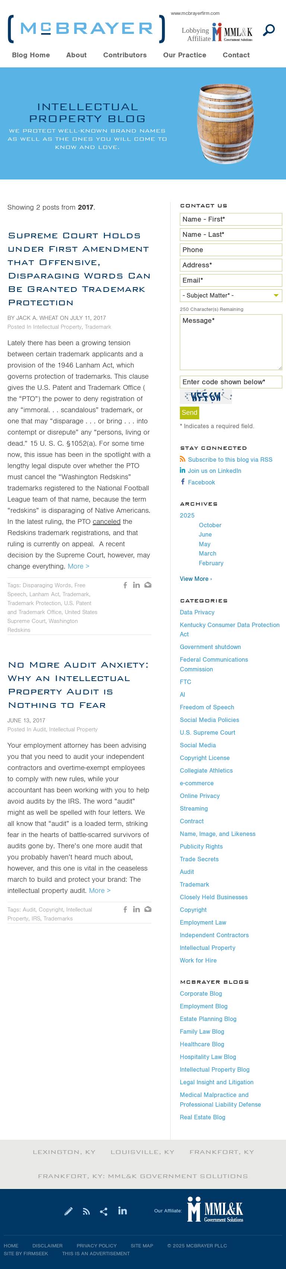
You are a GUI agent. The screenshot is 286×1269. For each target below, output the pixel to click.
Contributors (125, 55)
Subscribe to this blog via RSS (226, 460)
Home (11, 1246)
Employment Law (203, 922)
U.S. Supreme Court (207, 733)
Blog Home (31, 55)
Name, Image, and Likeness (217, 834)
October (210, 525)
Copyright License (205, 758)
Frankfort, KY (221, 1152)
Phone (192, 249)
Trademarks (58, 918)
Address (197, 265)
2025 (187, 515)
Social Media (198, 745)
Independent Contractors (214, 935)
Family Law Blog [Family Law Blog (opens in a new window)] (202, 1032)
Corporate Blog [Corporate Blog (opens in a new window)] (201, 994)
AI (182, 695)
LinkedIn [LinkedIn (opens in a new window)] (136, 586)
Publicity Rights (201, 846)
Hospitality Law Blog (208, 1057)
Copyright (193, 910)
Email (192, 280)
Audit (187, 872)
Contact (236, 55)
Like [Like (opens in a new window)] (125, 586)
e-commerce (197, 783)
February (211, 563)
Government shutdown (210, 647)
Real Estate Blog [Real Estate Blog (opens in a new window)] (202, 1117)
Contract (192, 821)
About (76, 55)
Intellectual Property (207, 948)
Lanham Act (44, 594)
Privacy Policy (97, 1246)
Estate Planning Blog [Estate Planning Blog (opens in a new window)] (208, 1019)
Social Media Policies (209, 720)
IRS (36, 918)
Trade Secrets (199, 859)
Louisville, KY (142, 1152)
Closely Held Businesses (214, 897)
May (204, 544)
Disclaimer (47, 1246)
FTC (185, 682)
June (205, 534)
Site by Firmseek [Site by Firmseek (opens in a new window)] (26, 1254)
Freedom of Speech (207, 707)
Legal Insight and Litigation (217, 1082)
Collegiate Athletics (206, 771)
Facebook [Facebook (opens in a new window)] (197, 482)
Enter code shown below (224, 382)
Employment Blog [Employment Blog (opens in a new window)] (204, 1006)
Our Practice (184, 55)
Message (198, 320)
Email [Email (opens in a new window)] (148, 586)
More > (78, 566)
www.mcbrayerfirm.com (195, 13)
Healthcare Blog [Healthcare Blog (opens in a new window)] (202, 1044)
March (207, 553)
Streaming (194, 808)
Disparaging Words (47, 585)
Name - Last (203, 234)
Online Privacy (200, 796)
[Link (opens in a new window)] (221, 32)
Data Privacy (197, 612)
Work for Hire (198, 960)
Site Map (142, 1246)
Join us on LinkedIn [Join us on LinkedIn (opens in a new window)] (210, 471)
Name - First (203, 219)
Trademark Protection (34, 603)
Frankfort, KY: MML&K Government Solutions (143, 1176)
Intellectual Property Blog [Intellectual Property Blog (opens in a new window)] (215, 1070)
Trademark (194, 884)
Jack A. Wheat (37, 318)
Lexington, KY (63, 1152)
